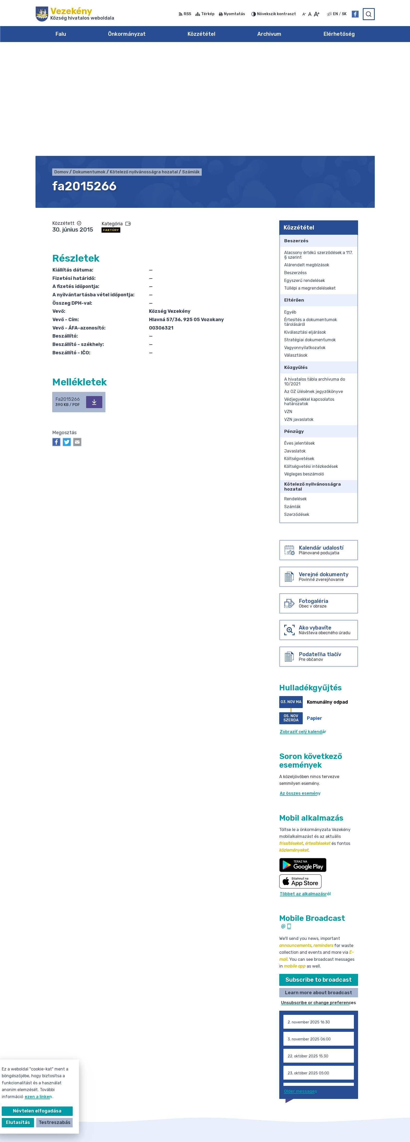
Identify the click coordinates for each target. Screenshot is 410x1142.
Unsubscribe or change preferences (318, 896)
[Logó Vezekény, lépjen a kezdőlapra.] (74, 14)
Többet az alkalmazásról (305, 787)
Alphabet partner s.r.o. (217, 1128)
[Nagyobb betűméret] (316, 14)
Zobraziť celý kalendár (303, 625)
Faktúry (111, 124)
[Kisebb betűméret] (304, 14)
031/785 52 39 (340, 1087)
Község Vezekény (296, 1128)
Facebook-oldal (341, 1099)
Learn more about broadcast (318, 886)
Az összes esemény (300, 687)
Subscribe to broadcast (319, 873)
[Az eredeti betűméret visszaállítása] (310, 14)
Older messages (300, 984)
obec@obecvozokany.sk (349, 1093)
